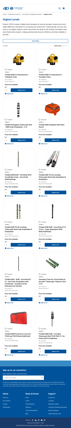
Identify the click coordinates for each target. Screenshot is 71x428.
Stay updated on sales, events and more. (15, 374)
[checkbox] (5, 69)
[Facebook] (33, 420)
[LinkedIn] (36, 420)
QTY (6, 87)
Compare (9, 69)
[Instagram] (39, 420)
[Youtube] (42, 420)
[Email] (44, 420)
